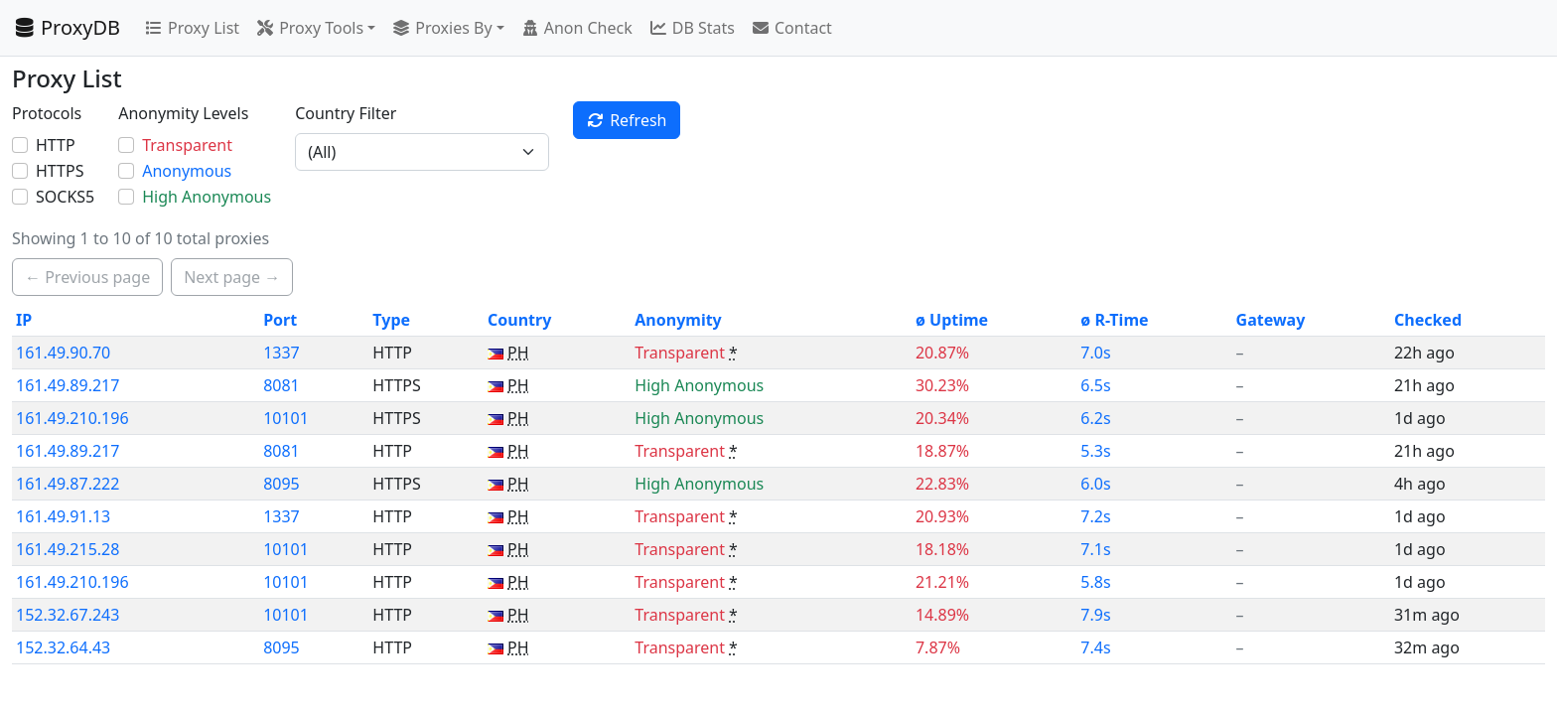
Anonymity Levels (183, 113)
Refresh (626, 120)
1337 (281, 352)
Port (280, 320)
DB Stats (691, 28)
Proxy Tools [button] (309, 28)
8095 (281, 484)
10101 (286, 418)
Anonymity (678, 320)
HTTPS (59, 171)
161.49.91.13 (63, 516)
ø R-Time (1114, 320)
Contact (791, 28)
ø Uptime (952, 320)
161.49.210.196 (72, 418)
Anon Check (576, 28)
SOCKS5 (65, 197)
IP (24, 320)
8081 (281, 385)
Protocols (46, 113)
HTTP (55, 145)
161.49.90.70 (63, 352)
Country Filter (345, 113)
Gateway (1271, 320)
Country (519, 320)
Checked (1428, 320)
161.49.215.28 (67, 549)
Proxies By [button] (441, 28)
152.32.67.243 (67, 615)
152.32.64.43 (63, 647)
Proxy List (191, 28)
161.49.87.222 (67, 484)
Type (391, 320)
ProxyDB (66, 27)
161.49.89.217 (67, 385)
